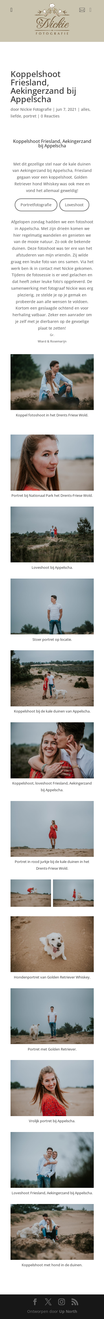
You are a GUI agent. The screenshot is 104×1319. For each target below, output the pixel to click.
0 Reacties (50, 116)
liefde (16, 116)
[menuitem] (11, 10)
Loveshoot (74, 204)
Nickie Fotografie (36, 109)
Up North (68, 1311)
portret (29, 116)
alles (85, 109)
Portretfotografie (36, 204)
